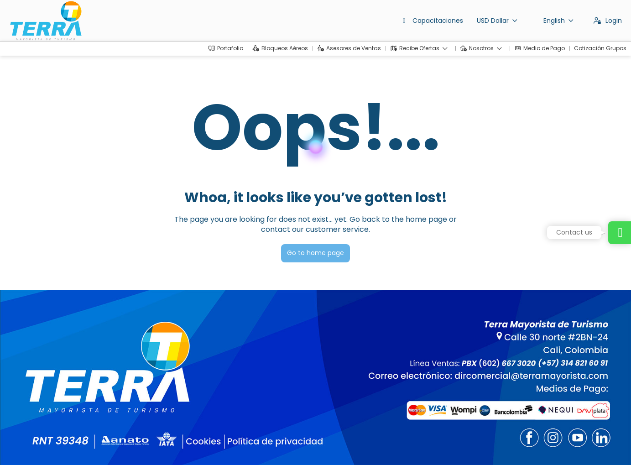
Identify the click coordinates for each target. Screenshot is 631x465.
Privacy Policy (190, 445)
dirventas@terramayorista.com (58, 386)
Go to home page (315, 252)
